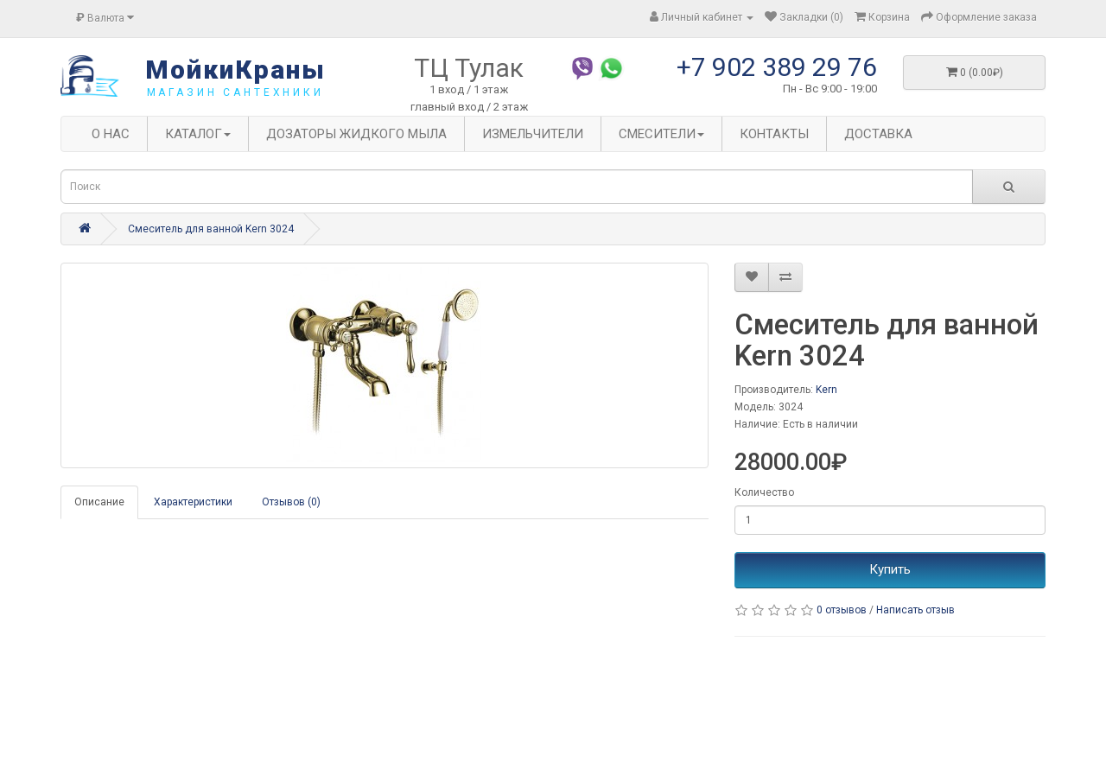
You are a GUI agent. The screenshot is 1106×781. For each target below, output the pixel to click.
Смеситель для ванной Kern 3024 (211, 229)
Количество (764, 492)
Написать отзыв (915, 610)
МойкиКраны (235, 69)
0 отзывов (842, 610)
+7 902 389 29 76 (777, 67)
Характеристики (193, 502)
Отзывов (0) (291, 502)
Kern (826, 390)
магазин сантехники (235, 92)
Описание (99, 502)
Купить (890, 569)
